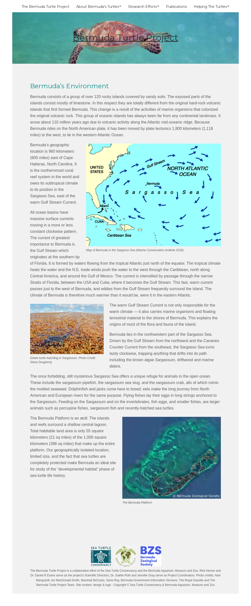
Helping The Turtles (210, 6)
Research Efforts (142, 6)
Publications (176, 6)
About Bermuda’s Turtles (97, 6)
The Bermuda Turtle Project (45, 6)
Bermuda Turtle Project (125, 37)
